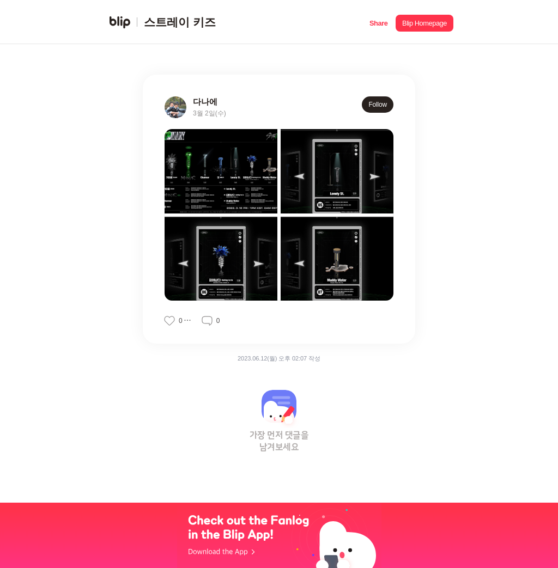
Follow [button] (377, 104)
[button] (378, 22)
